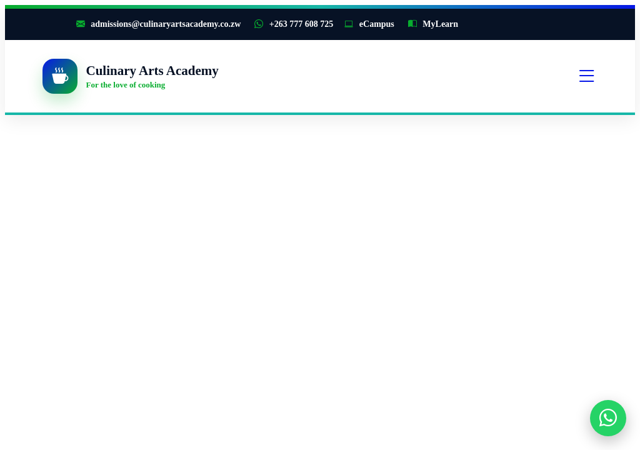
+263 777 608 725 (293, 24)
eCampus (369, 24)
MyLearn (433, 24)
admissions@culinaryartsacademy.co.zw (158, 24)
